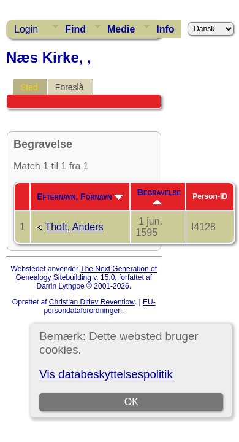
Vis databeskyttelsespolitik (105, 374)
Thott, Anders (74, 227)
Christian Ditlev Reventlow (92, 302)
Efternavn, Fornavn (80, 196)
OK (131, 402)
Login (26, 29)
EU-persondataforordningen (99, 306)
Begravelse (159, 195)
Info (165, 29)
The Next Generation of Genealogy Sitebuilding (86, 273)
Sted (29, 87)
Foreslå (69, 87)
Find (75, 29)
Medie (121, 29)
